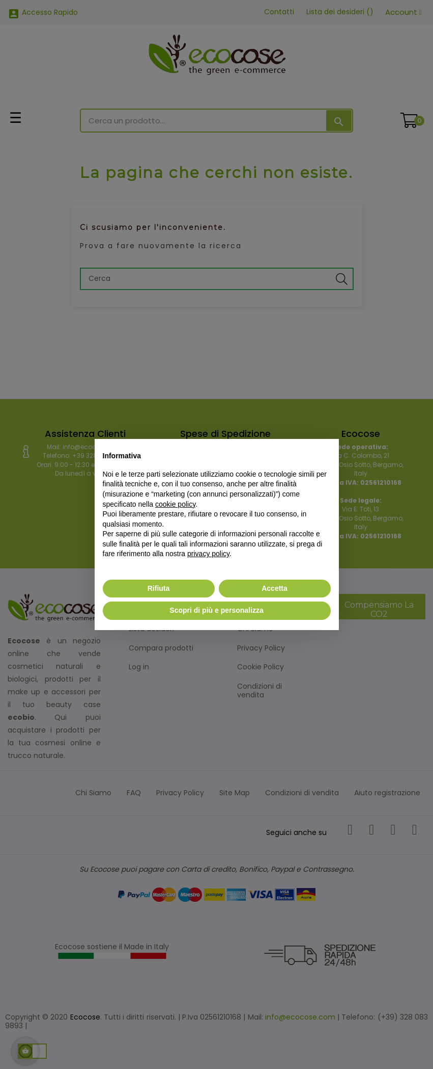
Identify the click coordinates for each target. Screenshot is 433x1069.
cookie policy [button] (175, 504)
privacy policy (208, 554)
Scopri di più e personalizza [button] (216, 610)
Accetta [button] (274, 588)
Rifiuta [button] (159, 588)
